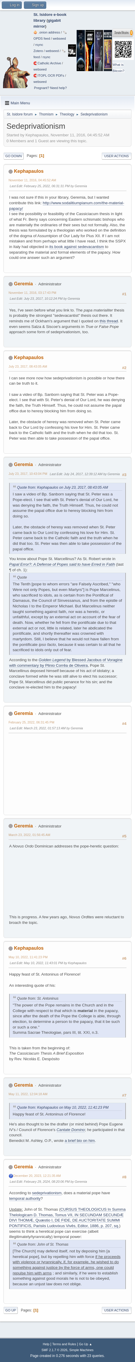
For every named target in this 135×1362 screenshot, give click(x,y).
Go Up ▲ (85, 1344)
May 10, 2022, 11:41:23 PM (28, 957)
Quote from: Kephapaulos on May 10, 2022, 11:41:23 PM (62, 1107)
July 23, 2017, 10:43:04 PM (28, 473)
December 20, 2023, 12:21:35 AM (37, 1175)
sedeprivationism (47, 1193)
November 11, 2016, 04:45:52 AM (32, 180)
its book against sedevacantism (76, 246)
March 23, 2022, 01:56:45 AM (29, 835)
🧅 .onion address (46, 32)
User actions (116, 156)
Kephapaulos (28, 171)
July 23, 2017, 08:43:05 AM (28, 366)
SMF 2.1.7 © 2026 (55, 1350)
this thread (109, 321)
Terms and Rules (64, 1344)
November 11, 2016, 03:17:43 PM (32, 292)
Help (46, 1344)
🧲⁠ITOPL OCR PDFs (48, 75)
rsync (39, 44)
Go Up (10, 1310)
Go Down (13, 156)
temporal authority (25, 1198)
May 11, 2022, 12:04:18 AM (28, 1094)
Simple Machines (81, 1350)
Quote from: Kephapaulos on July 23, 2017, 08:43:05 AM (62, 487)
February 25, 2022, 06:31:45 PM (31, 722)
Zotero (38, 51)
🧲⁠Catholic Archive (47, 63)
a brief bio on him (80, 1140)
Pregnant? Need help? (50, 88)
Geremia (23, 283)
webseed (59, 38)
